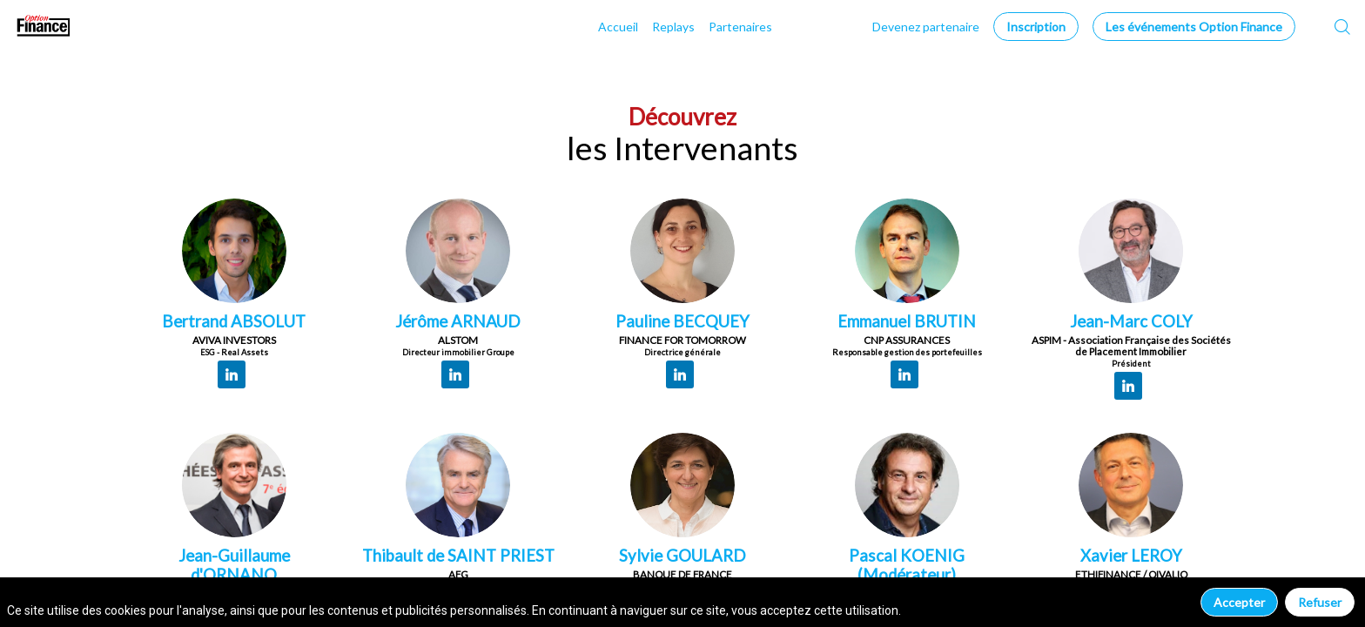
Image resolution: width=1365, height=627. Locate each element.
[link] (618, 26)
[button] (1036, 26)
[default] (925, 26)
